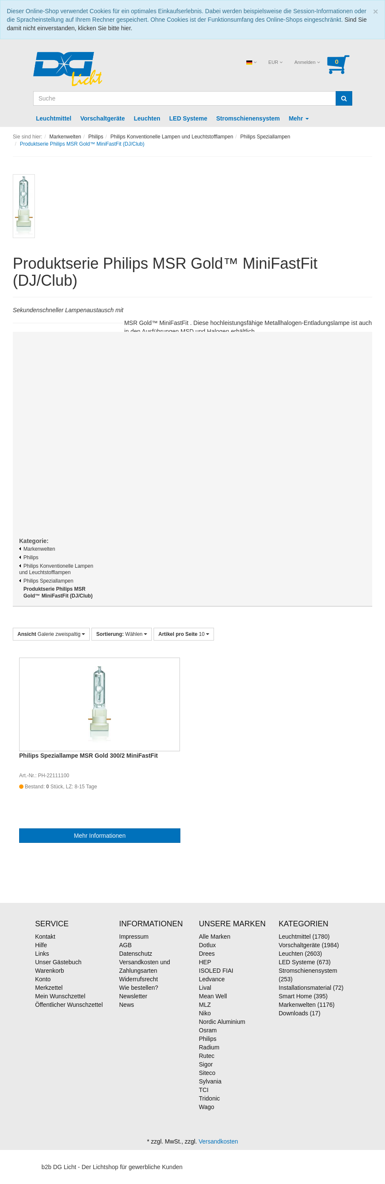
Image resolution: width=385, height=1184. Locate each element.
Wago (206, 1107)
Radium (209, 1047)
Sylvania (210, 1081)
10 (183, 634)
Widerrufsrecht (138, 979)
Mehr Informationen (99, 835)
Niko (205, 1013)
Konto (43, 979)
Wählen (121, 634)
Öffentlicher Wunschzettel (69, 1004)
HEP (205, 962)
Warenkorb (49, 970)
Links (42, 953)
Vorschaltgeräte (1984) (309, 945)
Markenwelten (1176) (307, 1004)
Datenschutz (135, 953)
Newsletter (133, 996)
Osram (208, 1030)
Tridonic (209, 1098)
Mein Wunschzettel (60, 996)
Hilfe (41, 945)
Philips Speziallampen (46, 581)
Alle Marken (215, 936)
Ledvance (212, 979)
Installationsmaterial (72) (311, 987)
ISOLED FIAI (216, 970)
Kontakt (45, 936)
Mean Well (213, 996)
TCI (204, 1089)
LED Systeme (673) (305, 962)
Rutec (207, 1055)
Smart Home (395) (303, 996)
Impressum (133, 936)
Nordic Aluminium (222, 1021)
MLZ (205, 1004)
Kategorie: (33, 540)
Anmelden (307, 62)
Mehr (299, 118)
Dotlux (207, 945)
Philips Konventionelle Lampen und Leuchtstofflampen (56, 569)
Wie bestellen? (138, 987)
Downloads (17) (299, 1013)
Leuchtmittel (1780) (304, 936)
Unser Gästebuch (58, 962)
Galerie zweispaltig (51, 634)
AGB (125, 945)
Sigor (206, 1064)
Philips (28, 557)
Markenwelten (37, 549)
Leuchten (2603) (300, 953)
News (126, 1004)
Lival (205, 987)
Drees (207, 953)
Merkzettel (49, 987)
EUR (275, 62)
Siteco (207, 1072)
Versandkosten (218, 1141)
